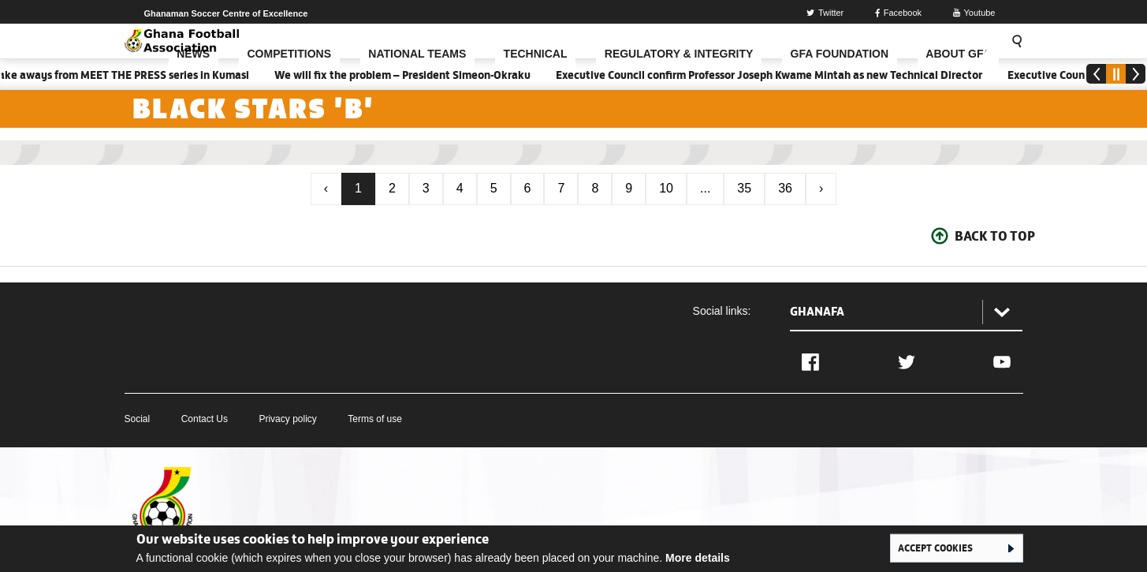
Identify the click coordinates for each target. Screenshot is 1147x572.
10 (666, 188)
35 (744, 188)
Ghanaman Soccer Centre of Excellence (226, 13)
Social (138, 418)
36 (785, 188)
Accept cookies (935, 547)
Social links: (722, 311)
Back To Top (995, 236)
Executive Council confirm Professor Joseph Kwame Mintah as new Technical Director (773, 75)
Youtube (974, 12)
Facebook (898, 13)
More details (697, 557)
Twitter (824, 12)
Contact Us (204, 418)
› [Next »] (821, 188)
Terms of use (375, 418)
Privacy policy (287, 418)
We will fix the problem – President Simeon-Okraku (407, 75)
